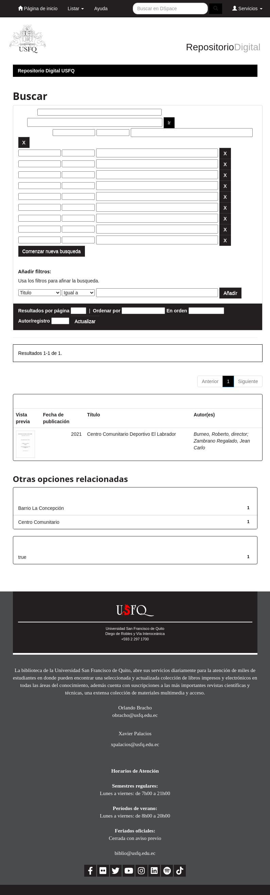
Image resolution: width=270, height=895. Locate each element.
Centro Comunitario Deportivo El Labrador (131, 434)
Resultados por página (44, 310)
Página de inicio (38, 8)
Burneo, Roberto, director (220, 434)
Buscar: (27, 112)
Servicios (247, 8)
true (22, 557)
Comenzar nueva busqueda (51, 251)
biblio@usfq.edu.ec (134, 853)
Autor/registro (34, 321)
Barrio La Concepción (41, 508)
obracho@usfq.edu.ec (135, 715)
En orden (176, 310)
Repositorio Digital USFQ (46, 70)
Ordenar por (107, 310)
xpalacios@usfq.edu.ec (135, 744)
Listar (76, 8)
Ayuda (100, 8)
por (22, 122)
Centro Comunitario (38, 522)
